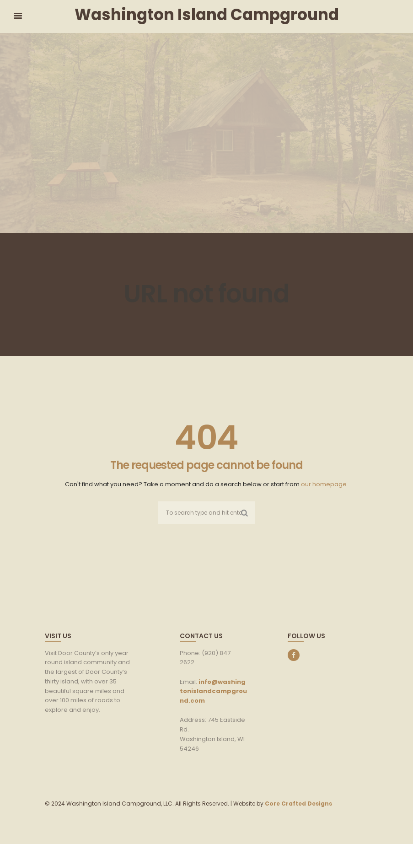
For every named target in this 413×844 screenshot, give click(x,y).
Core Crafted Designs (298, 803)
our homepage (324, 484)
